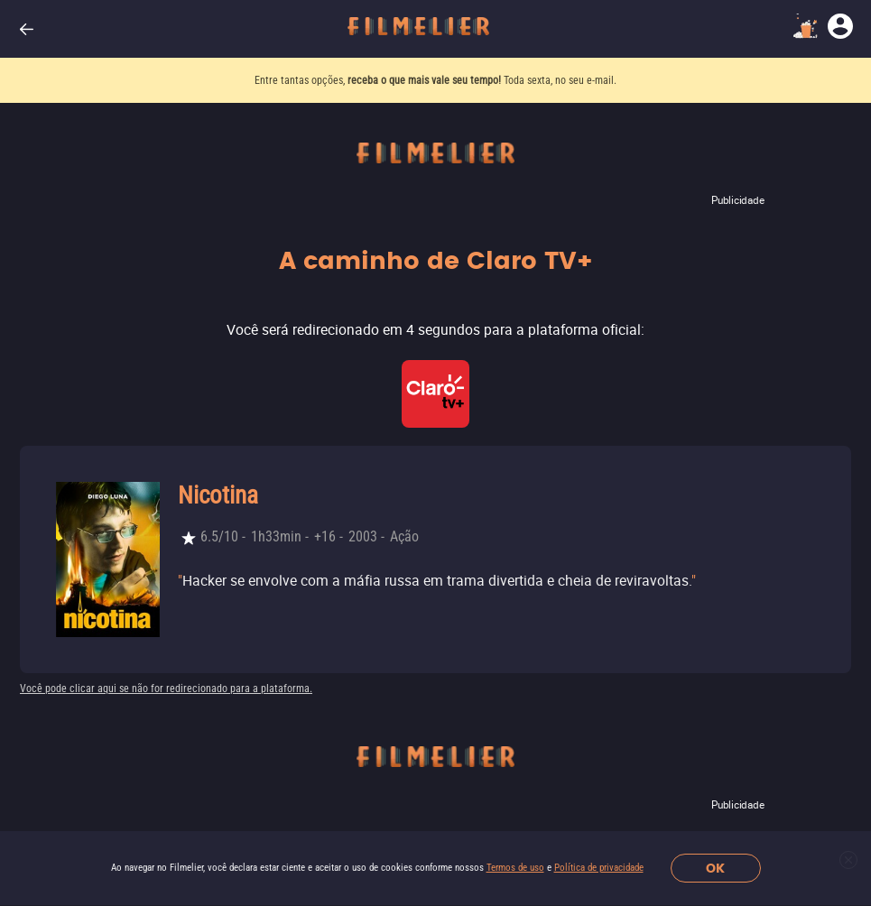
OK (715, 868)
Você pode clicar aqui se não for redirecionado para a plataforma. (166, 688)
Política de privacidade (599, 868)
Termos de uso (515, 868)
